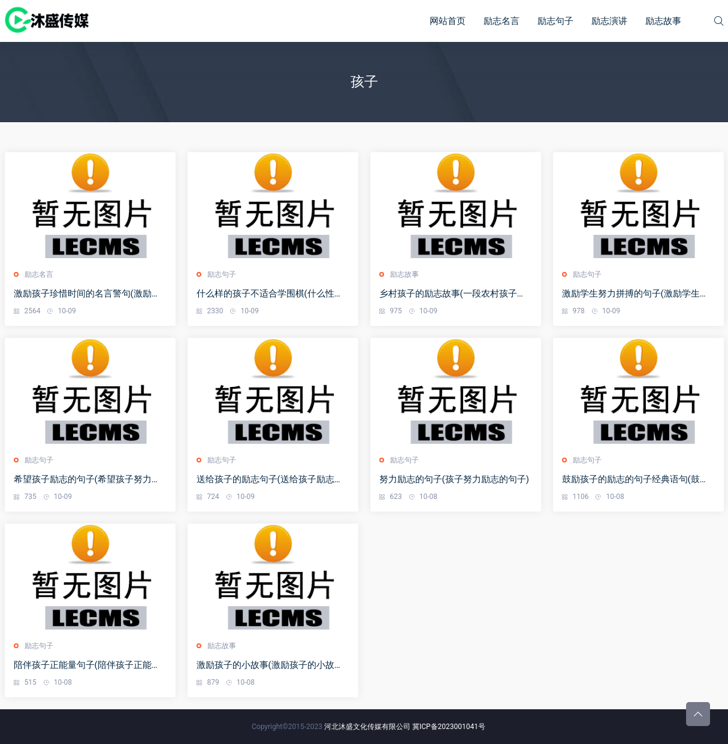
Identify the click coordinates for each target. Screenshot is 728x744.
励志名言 (501, 21)
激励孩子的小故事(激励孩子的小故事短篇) (270, 665)
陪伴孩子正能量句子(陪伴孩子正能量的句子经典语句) (87, 665)
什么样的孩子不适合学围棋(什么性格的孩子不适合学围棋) (270, 294)
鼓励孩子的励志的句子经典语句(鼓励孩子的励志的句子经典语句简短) (635, 479)
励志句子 (555, 21)
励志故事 (663, 21)
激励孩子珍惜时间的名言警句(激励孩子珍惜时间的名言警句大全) (87, 294)
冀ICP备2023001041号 (448, 726)
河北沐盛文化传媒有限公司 (367, 726)
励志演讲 (609, 21)
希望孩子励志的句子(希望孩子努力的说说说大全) (87, 479)
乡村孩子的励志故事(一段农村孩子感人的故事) (452, 294)
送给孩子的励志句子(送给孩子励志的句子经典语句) (270, 479)
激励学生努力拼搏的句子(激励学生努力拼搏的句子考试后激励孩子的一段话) (635, 294)
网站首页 (448, 21)
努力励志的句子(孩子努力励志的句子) (454, 479)
